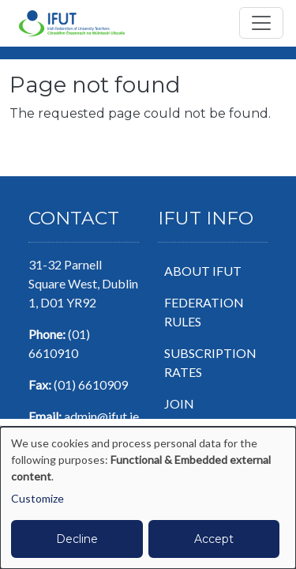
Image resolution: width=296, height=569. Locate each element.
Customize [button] (37, 498)
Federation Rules (204, 312)
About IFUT (203, 270)
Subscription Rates (210, 362)
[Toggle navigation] (261, 23)
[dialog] (148, 498)
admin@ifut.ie (101, 416)
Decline (77, 539)
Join (179, 403)
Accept (214, 539)
